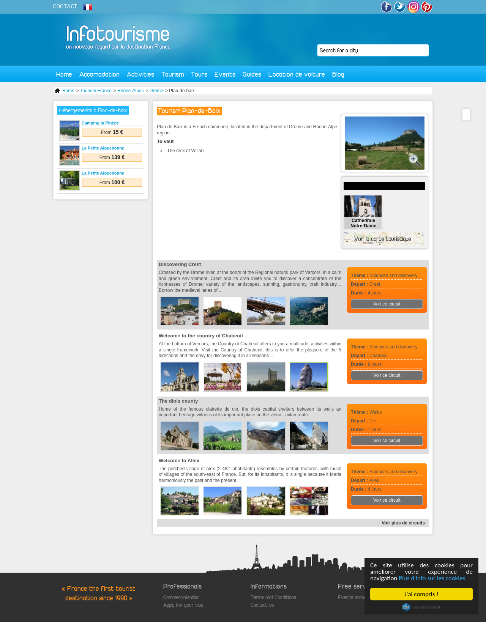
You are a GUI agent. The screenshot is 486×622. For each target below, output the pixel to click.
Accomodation (99, 74)
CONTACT (65, 6)
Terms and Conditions (273, 597)
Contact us (262, 605)
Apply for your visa (183, 605)
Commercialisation (181, 597)
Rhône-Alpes (130, 90)
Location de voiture (296, 74)
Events (225, 74)
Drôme (156, 90)
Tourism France (96, 90)
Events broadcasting (359, 597)
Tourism (172, 74)
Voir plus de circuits (403, 523)
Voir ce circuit (386, 304)
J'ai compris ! (422, 594)
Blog (338, 74)
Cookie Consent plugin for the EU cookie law (421, 607)
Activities (140, 74)
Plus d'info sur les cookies (432, 578)
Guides (252, 74)
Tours (199, 74)
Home (64, 74)
